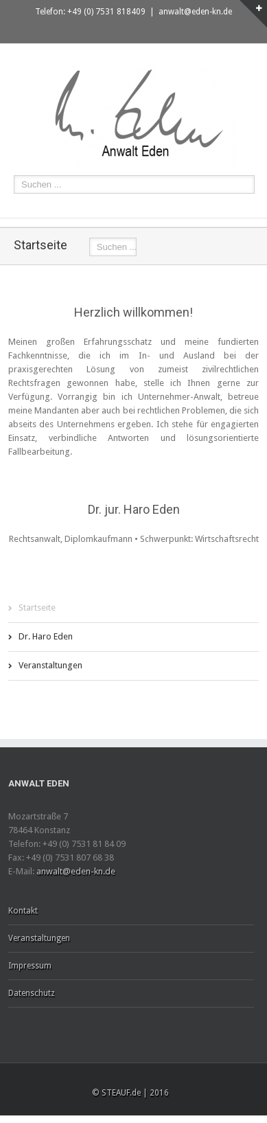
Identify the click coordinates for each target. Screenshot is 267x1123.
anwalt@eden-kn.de (195, 11)
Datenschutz (31, 993)
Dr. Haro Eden (46, 636)
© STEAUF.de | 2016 (130, 1093)
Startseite (37, 607)
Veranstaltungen (50, 665)
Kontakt (23, 911)
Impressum (29, 966)
